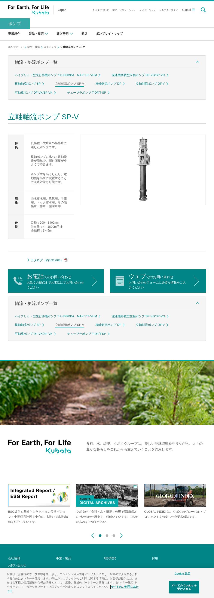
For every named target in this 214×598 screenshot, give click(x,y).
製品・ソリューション (124, 10)
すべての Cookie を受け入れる (184, 588)
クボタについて (100, 10)
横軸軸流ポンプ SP (28, 83)
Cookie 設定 (182, 574)
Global (186, 10)
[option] (39, 504)
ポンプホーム (16, 47)
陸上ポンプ (50, 47)
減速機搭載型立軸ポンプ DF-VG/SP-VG (138, 75)
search (203, 9)
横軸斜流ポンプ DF (108, 83)
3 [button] (114, 534)
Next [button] (121, 535)
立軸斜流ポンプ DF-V (150, 83)
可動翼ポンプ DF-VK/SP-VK (33, 92)
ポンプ (14, 23)
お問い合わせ (17, 565)
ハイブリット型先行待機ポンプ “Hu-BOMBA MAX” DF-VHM (56, 75)
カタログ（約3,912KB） (47, 260)
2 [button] (107, 534)
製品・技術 (33, 47)
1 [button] (100, 534)
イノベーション (147, 10)
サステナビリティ (168, 10)
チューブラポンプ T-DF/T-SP (86, 92)
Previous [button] (92, 535)
